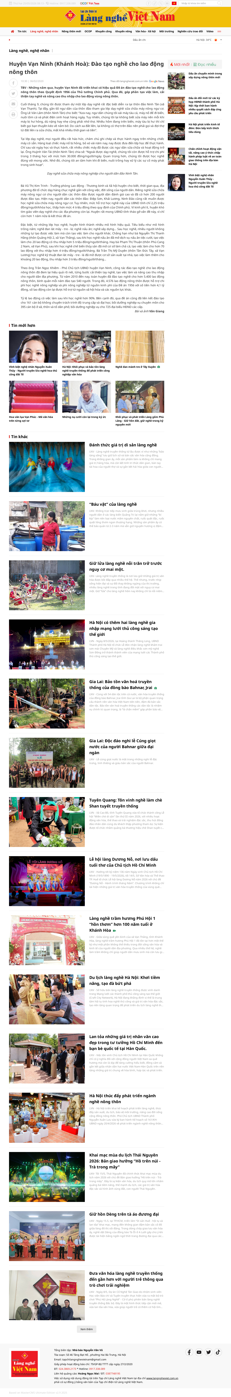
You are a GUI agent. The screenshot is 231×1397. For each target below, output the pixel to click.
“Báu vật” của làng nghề (113, 504)
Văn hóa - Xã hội (146, 31)
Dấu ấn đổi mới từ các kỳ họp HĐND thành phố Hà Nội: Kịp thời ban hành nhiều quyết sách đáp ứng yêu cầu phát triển (205, 105)
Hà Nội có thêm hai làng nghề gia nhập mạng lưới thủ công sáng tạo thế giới (123, 628)
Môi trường (166, 31)
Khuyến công (103, 31)
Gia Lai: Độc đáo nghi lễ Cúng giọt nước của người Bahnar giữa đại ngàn (122, 746)
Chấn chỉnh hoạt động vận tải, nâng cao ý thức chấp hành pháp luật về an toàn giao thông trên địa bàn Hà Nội (205, 156)
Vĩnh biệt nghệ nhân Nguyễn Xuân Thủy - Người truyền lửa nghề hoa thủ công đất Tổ (33, 370)
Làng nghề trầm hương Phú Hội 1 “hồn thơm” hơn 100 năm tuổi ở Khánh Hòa (122, 924)
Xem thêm (86, 1329)
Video (209, 31)
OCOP (88, 31)
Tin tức (22, 31)
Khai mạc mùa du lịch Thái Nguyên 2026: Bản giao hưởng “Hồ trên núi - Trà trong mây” (124, 1160)
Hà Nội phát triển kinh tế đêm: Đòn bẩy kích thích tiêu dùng (204, 128)
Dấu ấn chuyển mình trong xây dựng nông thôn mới (205, 75)
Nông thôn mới (71, 31)
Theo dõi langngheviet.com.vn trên (129, 81)
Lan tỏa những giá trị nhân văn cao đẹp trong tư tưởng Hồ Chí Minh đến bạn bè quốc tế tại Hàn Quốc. (125, 1042)
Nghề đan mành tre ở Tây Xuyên (138, 366)
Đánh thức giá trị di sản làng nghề (123, 444)
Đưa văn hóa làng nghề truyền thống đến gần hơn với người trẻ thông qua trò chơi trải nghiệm (126, 1279)
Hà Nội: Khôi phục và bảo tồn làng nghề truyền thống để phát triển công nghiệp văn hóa (86, 370)
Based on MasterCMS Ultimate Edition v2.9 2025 (38, 1392)
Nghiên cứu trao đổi (190, 31)
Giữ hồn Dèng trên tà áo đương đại (124, 1214)
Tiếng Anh (174, 3)
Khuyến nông (123, 31)
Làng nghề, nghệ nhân (44, 31)
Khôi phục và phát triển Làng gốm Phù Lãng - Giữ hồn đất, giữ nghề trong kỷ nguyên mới (140, 420)
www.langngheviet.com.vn (162, 1378)
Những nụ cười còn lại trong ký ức (84, 417)
